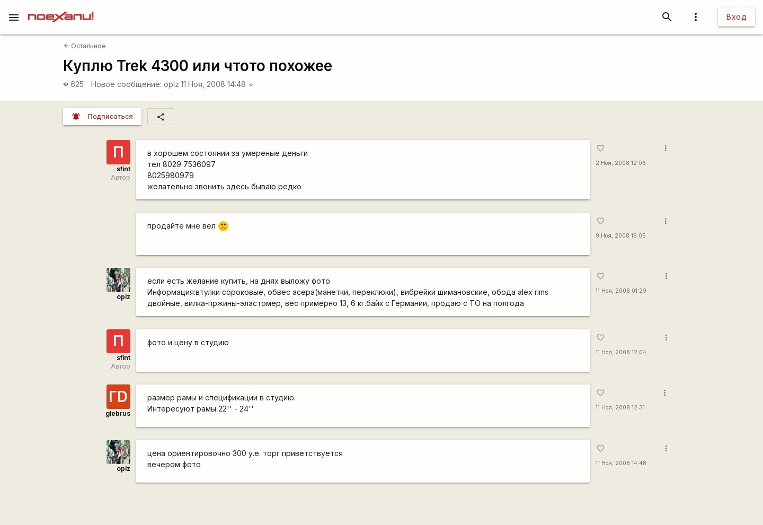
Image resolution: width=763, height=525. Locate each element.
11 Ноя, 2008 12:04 (621, 352)
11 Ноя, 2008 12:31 (620, 407)
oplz (171, 84)
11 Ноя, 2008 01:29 (621, 290)
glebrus (117, 413)
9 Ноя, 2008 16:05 (621, 235)
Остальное (85, 46)
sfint (123, 169)
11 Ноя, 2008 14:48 (217, 84)
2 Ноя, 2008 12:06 (621, 163)
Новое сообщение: (126, 84)
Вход (736, 16)
